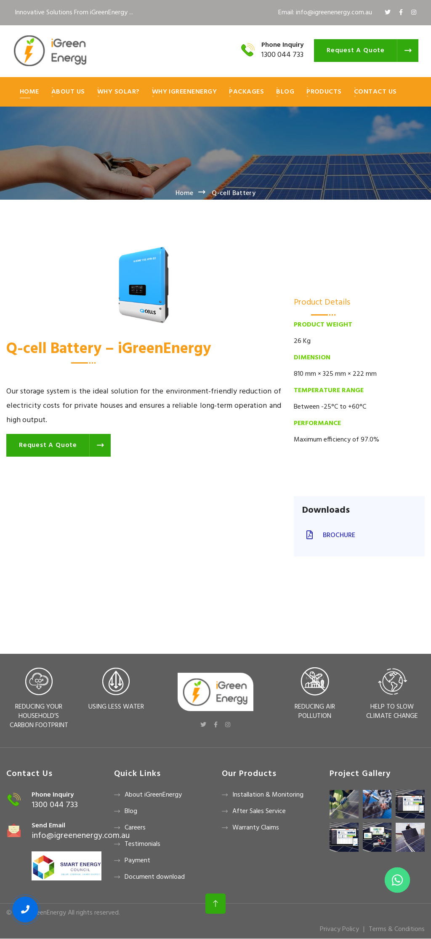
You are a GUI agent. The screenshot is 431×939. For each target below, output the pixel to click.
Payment (137, 861)
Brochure (328, 535)
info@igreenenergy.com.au (81, 836)
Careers (135, 828)
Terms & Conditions (397, 929)
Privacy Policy (339, 929)
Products (324, 91)
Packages (246, 91)
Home (29, 91)
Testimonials (142, 844)
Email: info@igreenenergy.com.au (325, 12)
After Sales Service (259, 811)
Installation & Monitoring (267, 795)
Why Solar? (118, 91)
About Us (68, 91)
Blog (285, 91)
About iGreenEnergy (153, 795)
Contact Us (375, 91)
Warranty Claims (255, 828)
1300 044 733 (282, 55)
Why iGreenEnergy (184, 91)
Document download (155, 877)
